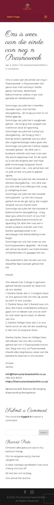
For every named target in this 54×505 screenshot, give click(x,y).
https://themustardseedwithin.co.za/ (26, 381)
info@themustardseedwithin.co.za (25, 374)
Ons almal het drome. (18, 478)
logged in (26, 416)
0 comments (12, 69)
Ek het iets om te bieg (18, 473)
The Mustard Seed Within (32, 65)
